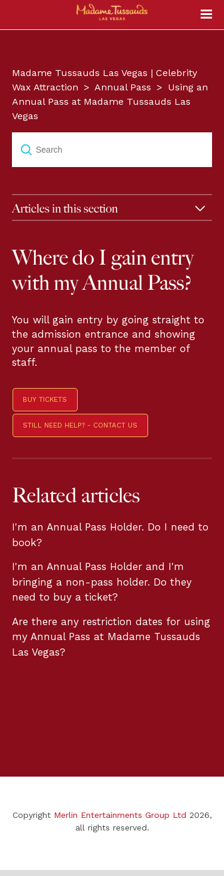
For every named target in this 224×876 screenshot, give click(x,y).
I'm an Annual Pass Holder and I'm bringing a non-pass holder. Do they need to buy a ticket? (102, 581)
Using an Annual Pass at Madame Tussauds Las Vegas (110, 101)
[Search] (112, 149)
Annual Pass (122, 87)
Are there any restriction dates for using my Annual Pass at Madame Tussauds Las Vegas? (111, 637)
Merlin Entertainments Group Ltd (120, 815)
